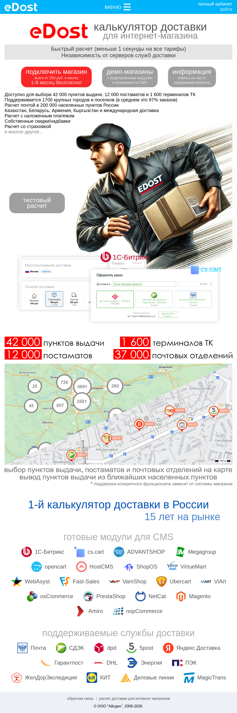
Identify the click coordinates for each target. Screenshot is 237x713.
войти (226, 9)
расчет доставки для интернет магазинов (134, 698)
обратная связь (80, 698)
